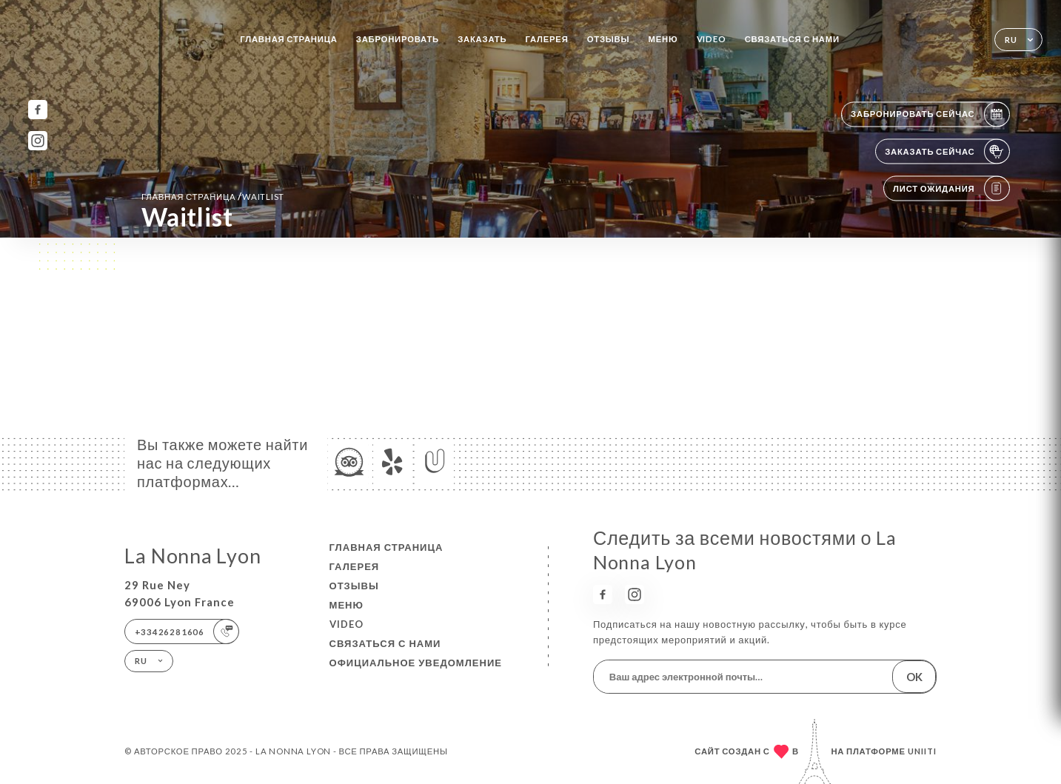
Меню (663, 39)
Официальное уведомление (415, 663)
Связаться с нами (792, 39)
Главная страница (288, 39)
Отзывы (608, 39)
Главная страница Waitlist (212, 196)
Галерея (547, 39)
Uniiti (922, 751)
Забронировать (397, 39)
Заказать (482, 39)
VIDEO (711, 39)
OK (914, 676)
